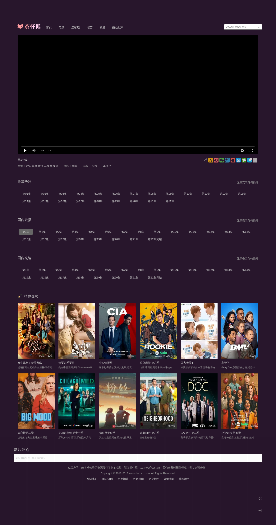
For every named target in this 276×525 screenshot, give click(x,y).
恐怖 (28, 165)
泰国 (74, 165)
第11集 (206, 193)
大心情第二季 (26, 432)
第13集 (242, 193)
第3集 (58, 231)
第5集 (91, 231)
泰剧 (55, 165)
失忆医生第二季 (190, 432)
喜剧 (34, 165)
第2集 (42, 231)
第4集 (75, 231)
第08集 (152, 193)
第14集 (26, 201)
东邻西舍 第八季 (149, 432)
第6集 (108, 231)
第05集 (98, 193)
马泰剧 (48, 165)
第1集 (25, 231)
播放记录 (118, 27)
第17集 (80, 201)
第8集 (141, 231)
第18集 (98, 201)
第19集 (116, 201)
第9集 (157, 231)
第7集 (124, 231)
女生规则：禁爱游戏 (30, 362)
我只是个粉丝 (107, 432)
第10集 (188, 193)
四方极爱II (187, 362)
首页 (49, 27)
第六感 (22, 160)
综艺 (90, 27)
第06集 (116, 193)
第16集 (62, 201)
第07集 (134, 193)
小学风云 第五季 (231, 432)
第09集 (170, 193)
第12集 (224, 193)
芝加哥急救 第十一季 (70, 432)
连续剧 (75, 27)
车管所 (225, 362)
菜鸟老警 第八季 (149, 362)
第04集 (80, 193)
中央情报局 (106, 362)
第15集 (44, 201)
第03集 (62, 193)
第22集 (170, 201)
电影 (61, 27)
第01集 (26, 193)
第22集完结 (155, 239)
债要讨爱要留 (66, 362)
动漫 (102, 27)
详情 (107, 165)
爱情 (40, 165)
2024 (94, 165)
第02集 (44, 193)
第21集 (152, 201)
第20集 (134, 201)
